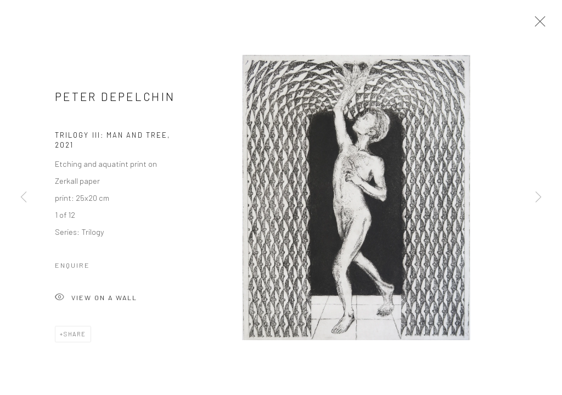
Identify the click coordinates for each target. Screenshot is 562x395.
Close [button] (537, 24)
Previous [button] (23, 197)
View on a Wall (96, 300)
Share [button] (75, 336)
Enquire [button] (72, 267)
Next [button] (538, 197)
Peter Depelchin (115, 98)
